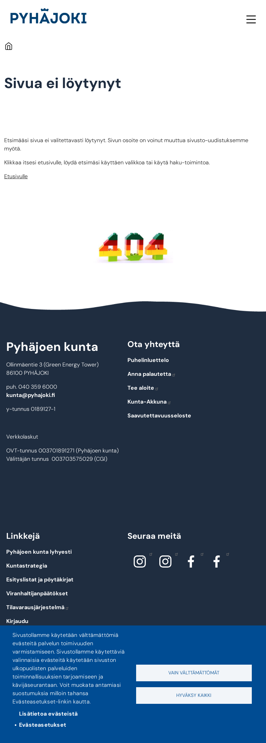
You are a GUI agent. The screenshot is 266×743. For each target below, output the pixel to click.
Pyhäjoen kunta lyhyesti (39, 551)
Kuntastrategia (26, 565)
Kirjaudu (17, 621)
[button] (133, 245)
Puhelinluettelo (148, 360)
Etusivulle (16, 176)
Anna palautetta (151, 374)
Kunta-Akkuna (149, 401)
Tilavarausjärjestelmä (37, 607)
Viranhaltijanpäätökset (37, 593)
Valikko (251, 19)
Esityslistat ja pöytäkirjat (39, 579)
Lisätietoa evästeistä (48, 713)
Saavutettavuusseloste (159, 415)
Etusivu (8, 46)
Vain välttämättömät (193, 673)
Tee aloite (143, 387)
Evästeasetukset (42, 724)
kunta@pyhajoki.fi (30, 395)
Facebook (200, 553)
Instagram (149, 553)
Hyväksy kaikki (193, 695)
